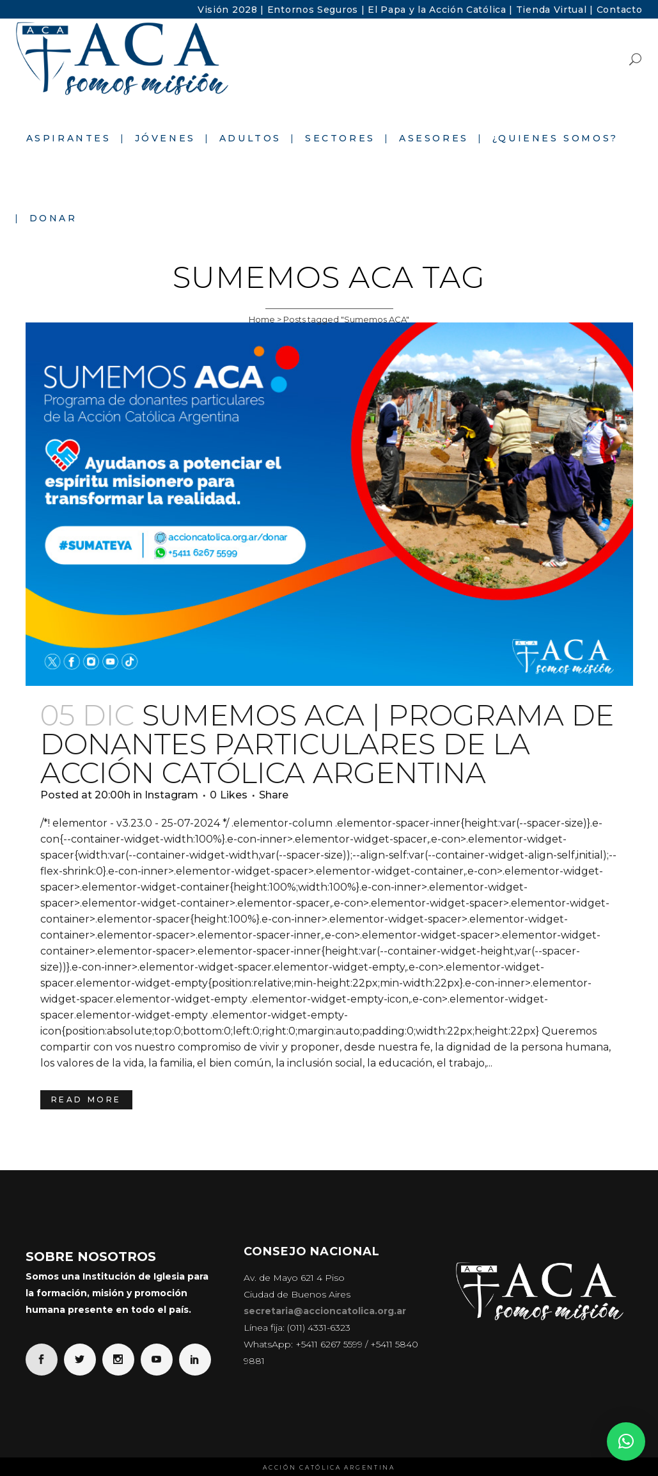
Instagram (171, 795)
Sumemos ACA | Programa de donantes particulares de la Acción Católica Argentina (327, 743)
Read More (86, 1099)
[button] (626, 1441)
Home (262, 319)
